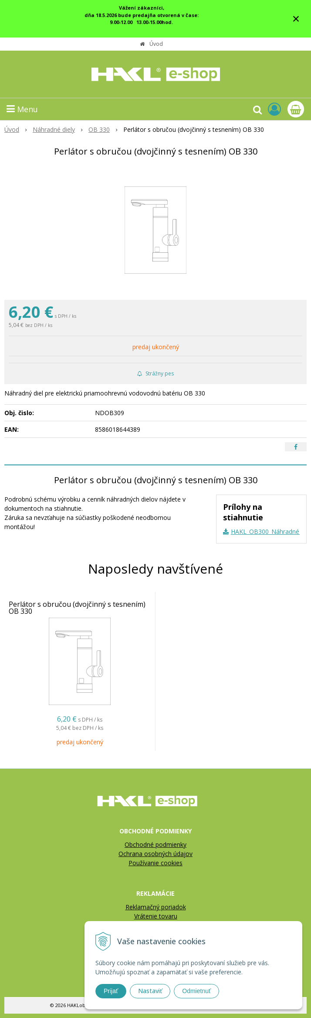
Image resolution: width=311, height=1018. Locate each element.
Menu (22, 109)
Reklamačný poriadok (155, 907)
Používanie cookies (155, 863)
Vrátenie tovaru (155, 916)
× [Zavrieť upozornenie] (296, 18)
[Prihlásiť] (274, 109)
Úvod (156, 44)
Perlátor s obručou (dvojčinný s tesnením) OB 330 (77, 608)
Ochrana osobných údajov (155, 853)
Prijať (111, 990)
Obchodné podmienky (155, 844)
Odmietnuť (196, 990)
